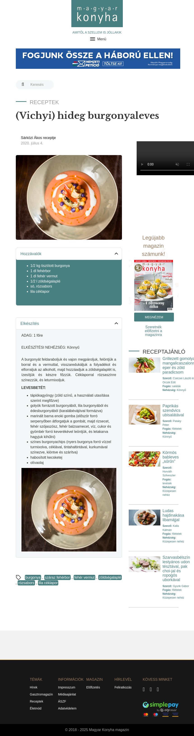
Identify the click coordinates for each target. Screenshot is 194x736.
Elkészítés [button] (70, 323)
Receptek (36, 701)
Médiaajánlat (67, 694)
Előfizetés (93, 687)
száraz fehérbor (57, 577)
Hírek (33, 687)
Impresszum (66, 687)
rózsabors (26, 583)
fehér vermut (84, 577)
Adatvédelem (67, 708)
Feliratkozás (123, 687)
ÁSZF (62, 701)
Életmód (35, 708)
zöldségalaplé (110, 577)
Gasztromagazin (41, 694)
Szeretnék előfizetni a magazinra (153, 331)
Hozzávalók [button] (70, 253)
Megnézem (154, 317)
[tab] (69, 254)
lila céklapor (48, 583)
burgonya (33, 577)
